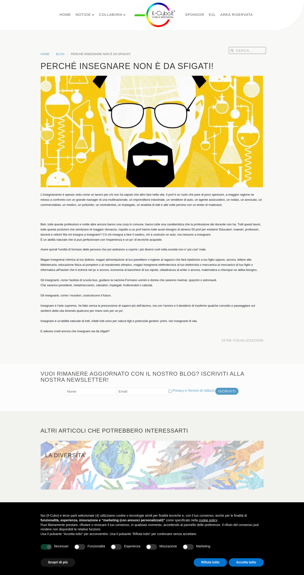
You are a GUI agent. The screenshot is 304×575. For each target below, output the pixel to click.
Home (65, 14)
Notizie (83, 14)
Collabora (111, 14)
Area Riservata (236, 14)
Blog (60, 54)
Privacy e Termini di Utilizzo (194, 390)
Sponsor (194, 14)
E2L (212, 14)
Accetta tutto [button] (246, 562)
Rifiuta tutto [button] (210, 562)
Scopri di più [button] (58, 562)
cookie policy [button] (208, 520)
